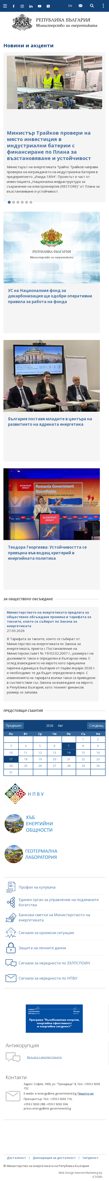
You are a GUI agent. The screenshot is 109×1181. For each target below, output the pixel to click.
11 (25, 753)
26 (40, 766)
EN (70, 6)
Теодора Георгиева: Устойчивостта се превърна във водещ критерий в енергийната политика (47, 553)
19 (40, 759)
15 (83, 753)
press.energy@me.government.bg (47, 1108)
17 (11, 759)
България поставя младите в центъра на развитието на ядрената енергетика (50, 421)
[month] (61, 725)
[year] (49, 725)
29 (83, 766)
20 (54, 759)
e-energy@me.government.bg (55, 1093)
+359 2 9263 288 (34, 1104)
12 (40, 753)
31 (11, 772)
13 (54, 753)
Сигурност (91, 1158)
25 (25, 766)
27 (54, 766)
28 (68, 766)
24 (11, 766)
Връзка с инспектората (44, 1057)
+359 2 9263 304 (56, 1104)
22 (83, 759)
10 (11, 753)
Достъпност (16, 1158)
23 (98, 759)
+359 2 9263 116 (61, 1099)
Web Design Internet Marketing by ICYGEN (80, 1175)
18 (25, 759)
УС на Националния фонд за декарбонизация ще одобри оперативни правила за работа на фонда (50, 296)
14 (68, 753)
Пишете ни (85, 1093)
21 (68, 759)
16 (98, 753)
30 (98, 766)
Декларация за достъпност (54, 1158)
